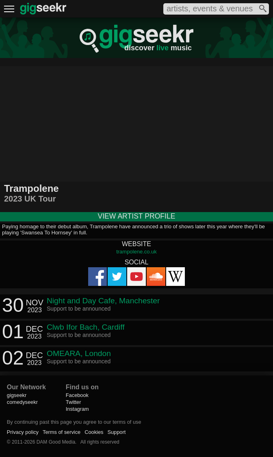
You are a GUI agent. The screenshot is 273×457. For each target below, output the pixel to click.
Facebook (77, 395)
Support (116, 432)
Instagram (77, 409)
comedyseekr (22, 402)
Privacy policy (23, 432)
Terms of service (61, 432)
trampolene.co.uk (136, 252)
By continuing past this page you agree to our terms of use (74, 422)
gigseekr (16, 395)
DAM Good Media (56, 442)
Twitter (73, 402)
